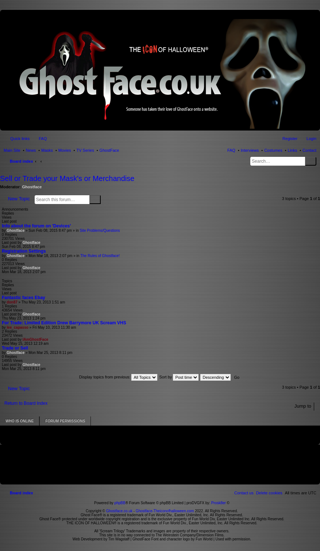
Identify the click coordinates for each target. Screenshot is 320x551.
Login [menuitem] (311, 138)
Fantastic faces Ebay (23, 297)
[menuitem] (269, 493)
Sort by (179, 377)
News (31, 150)
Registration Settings (24, 251)
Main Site (12, 150)
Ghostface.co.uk (120, 511)
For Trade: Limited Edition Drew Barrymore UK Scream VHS (64, 322)
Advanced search (105, 199)
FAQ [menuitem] (43, 138)
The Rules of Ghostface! (100, 256)
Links (292, 150)
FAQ (231, 150)
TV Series (85, 150)
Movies (64, 150)
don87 (12, 302)
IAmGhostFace (36, 339)
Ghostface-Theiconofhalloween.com (165, 511)
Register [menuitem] (289, 138)
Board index (21, 161)
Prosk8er (218, 503)
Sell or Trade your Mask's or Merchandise (67, 178)
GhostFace (109, 150)
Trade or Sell (15, 348)
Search (310, 161)
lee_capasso (17, 327)
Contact (309, 150)
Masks (47, 150)
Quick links (20, 138)
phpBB (120, 503)
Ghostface (32, 187)
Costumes (273, 150)
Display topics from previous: (118, 377)
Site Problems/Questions (100, 231)
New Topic (19, 198)
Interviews (250, 150)
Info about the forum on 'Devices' (36, 226)
